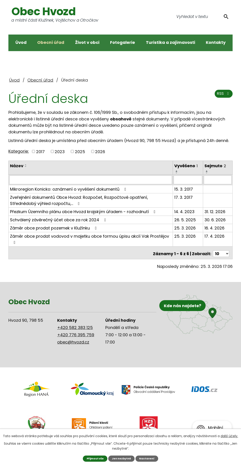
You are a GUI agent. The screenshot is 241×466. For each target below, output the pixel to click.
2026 (100, 151)
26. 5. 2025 (185, 219)
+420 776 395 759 (75, 332)
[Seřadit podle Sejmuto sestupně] (207, 173)
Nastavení (149, 458)
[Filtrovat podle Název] (90, 179)
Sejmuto (215, 166)
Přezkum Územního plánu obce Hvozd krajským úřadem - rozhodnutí (83, 211)
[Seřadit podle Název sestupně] (25, 166)
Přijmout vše (93, 458)
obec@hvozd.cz (73, 340)
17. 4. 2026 (215, 236)
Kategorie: (18, 151)
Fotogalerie (122, 42)
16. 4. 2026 (215, 228)
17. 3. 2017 (184, 197)
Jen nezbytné (122, 458)
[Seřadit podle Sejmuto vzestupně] (207, 171)
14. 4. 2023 (185, 211)
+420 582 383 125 (75, 325)
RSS (222, 96)
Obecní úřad (50, 42)
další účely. (229, 435)
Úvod (21, 42)
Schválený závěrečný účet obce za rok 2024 (59, 219)
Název (16, 166)
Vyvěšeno (186, 166)
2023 (60, 151)
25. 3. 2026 (185, 228)
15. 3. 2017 (184, 189)
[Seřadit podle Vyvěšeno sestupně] (177, 173)
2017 (40, 151)
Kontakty (216, 42)
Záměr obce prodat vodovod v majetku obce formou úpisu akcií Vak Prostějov (89, 238)
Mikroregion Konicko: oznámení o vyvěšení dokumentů (69, 189)
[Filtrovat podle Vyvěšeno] (188, 179)
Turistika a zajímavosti (170, 42)
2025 (80, 151)
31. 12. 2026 (215, 211)
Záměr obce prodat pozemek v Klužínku (54, 228)
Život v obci (87, 42)
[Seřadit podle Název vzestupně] (25, 165)
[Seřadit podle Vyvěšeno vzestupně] (177, 171)
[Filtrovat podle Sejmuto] (218, 179)
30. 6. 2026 (215, 219)
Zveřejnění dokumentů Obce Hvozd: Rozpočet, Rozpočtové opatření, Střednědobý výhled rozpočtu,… (79, 200)
